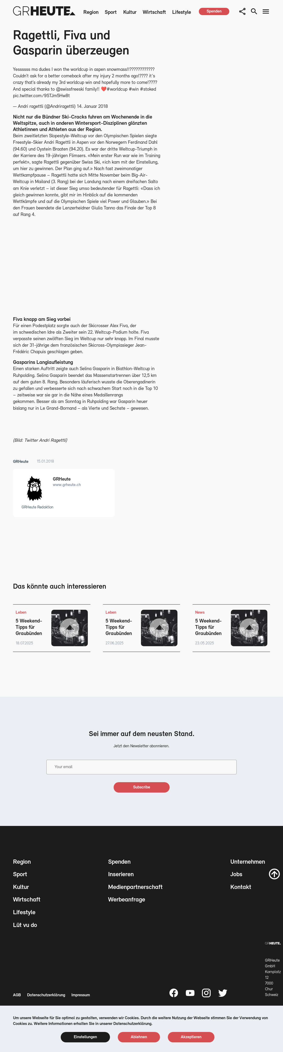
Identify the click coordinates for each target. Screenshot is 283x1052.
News (200, 613)
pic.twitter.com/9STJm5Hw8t (41, 96)
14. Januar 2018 (92, 106)
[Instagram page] (206, 993)
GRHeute (20, 462)
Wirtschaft (154, 12)
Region (91, 12)
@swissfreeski (70, 89)
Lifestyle (181, 12)
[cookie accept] (191, 1037)
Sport (111, 12)
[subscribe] (142, 787)
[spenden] (214, 11)
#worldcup (117, 89)
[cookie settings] (85, 1037)
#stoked (148, 89)
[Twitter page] (223, 993)
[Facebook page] (174, 993)
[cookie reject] (139, 1037)
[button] (242, 11)
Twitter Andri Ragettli (45, 440)
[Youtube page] (190, 993)
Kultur (130, 12)
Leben (21, 613)
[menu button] (266, 11)
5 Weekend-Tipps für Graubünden (29, 627)
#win (134, 89)
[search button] (254, 11)
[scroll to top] (274, 874)
